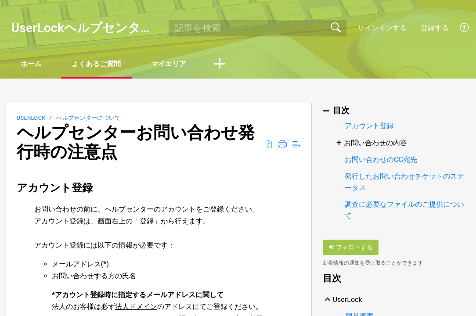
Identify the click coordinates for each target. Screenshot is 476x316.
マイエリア (170, 64)
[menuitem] (464, 28)
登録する (435, 28)
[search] (257, 28)
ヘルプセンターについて (88, 118)
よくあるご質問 (97, 64)
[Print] (282, 145)
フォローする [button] (350, 247)
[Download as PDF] (269, 145)
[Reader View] (296, 145)
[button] (221, 64)
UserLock (31, 118)
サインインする (382, 28)
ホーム (31, 64)
